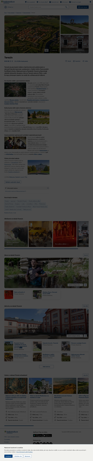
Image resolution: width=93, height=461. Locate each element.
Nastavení (27, 456)
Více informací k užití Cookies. (24, 452)
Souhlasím (8, 456)
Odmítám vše (18, 456)
